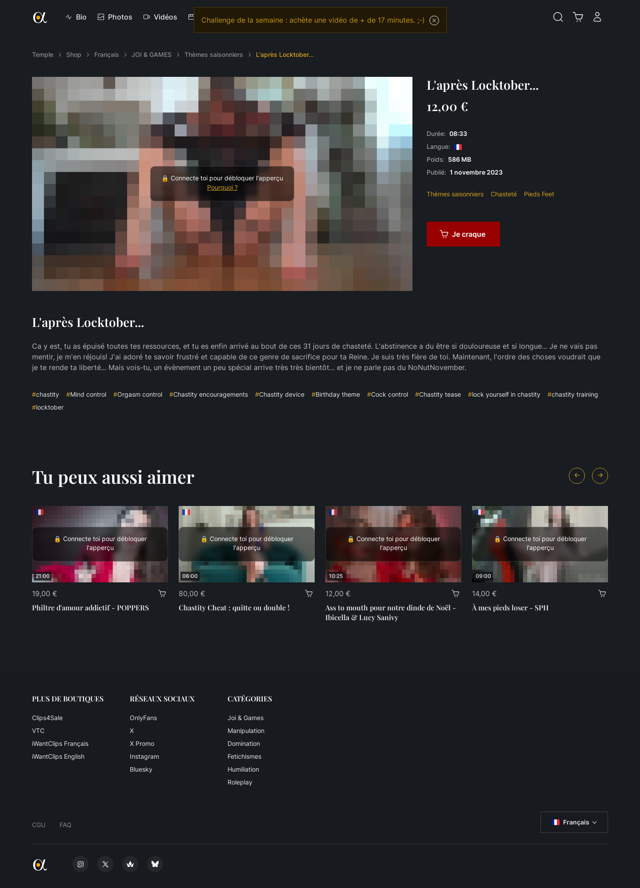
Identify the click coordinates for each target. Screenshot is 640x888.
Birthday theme (336, 394)
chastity (45, 394)
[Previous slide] (577, 476)
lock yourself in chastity (504, 394)
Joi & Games (246, 717)
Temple (42, 54)
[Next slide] (600, 476)
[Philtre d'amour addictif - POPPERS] (100, 544)
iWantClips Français (60, 743)
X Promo (142, 743)
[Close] (434, 20)
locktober (48, 407)
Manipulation (246, 730)
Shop (73, 54)
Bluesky (141, 769)
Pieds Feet (539, 194)
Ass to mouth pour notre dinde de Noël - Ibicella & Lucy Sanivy (390, 612)
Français (106, 54)
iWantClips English (58, 756)
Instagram (144, 756)
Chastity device (279, 394)
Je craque (462, 234)
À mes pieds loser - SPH (510, 607)
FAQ (66, 824)
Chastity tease (438, 394)
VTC (38, 730)
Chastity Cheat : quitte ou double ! (234, 607)
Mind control (86, 394)
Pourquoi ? (222, 187)
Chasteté (504, 194)
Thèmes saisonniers (213, 54)
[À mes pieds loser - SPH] (540, 544)
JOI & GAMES (152, 54)
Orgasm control (137, 394)
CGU (38, 824)
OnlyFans (143, 717)
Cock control (387, 394)
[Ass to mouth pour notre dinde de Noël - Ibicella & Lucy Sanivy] (393, 544)
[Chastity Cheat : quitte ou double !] (247, 544)
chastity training (573, 394)
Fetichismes (244, 756)
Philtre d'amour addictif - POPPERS (90, 607)
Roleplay (240, 782)
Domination (244, 743)
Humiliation (243, 769)
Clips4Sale (47, 717)
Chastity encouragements (208, 394)
